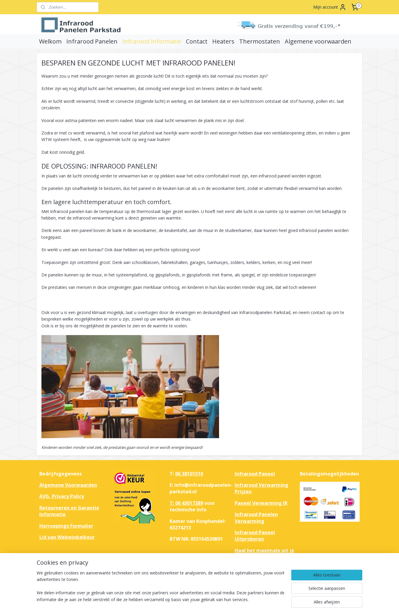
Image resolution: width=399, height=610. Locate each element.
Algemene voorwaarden (318, 41)
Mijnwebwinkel (275, 599)
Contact (196, 41)
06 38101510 (189, 473)
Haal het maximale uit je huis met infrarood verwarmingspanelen (264, 557)
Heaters (223, 41)
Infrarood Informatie (151, 41)
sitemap (187, 599)
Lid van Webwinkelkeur (67, 537)
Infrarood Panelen (92, 41)
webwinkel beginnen (222, 599)
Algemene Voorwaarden (68, 485)
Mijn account (329, 7)
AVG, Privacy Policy (61, 496)
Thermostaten (259, 41)
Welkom (50, 41)
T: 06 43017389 (186, 503)
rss (200, 599)
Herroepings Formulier (66, 526)
